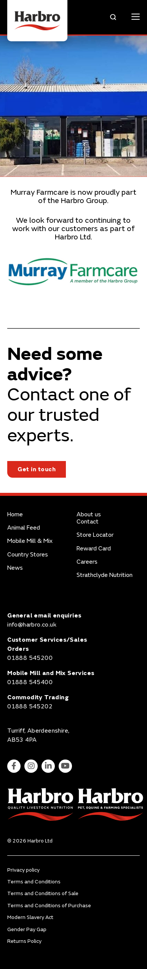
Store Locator (95, 535)
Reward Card (94, 548)
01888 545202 (30, 706)
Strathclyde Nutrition (105, 575)
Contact (88, 521)
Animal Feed (23, 527)
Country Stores (27, 554)
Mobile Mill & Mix (30, 541)
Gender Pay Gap (26, 929)
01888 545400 (30, 682)
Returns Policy (24, 941)
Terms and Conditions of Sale (42, 893)
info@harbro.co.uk (31, 624)
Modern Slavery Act (30, 917)
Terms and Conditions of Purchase (49, 905)
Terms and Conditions (34, 882)
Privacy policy (23, 870)
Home (15, 514)
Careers (87, 562)
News (15, 568)
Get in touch (37, 469)
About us (89, 514)
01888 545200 (30, 658)
